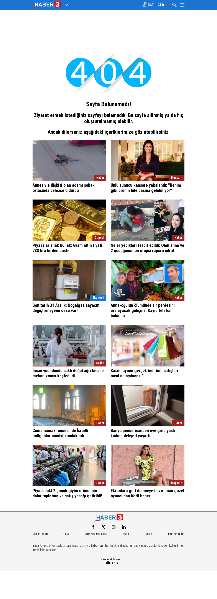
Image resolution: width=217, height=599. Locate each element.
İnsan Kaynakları (176, 533)
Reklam (126, 533)
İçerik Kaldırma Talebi (95, 533)
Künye (66, 533)
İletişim (148, 533)
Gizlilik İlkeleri (40, 533)
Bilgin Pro (111, 562)
